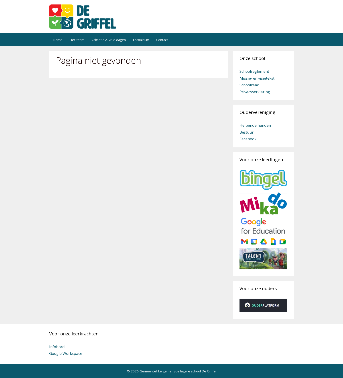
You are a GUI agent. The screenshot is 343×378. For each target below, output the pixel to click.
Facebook (247, 138)
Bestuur (246, 132)
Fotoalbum (141, 39)
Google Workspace (65, 353)
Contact (162, 39)
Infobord (57, 346)
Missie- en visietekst (256, 78)
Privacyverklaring (254, 91)
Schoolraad (249, 84)
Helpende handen (255, 125)
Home (57, 39)
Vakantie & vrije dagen (108, 39)
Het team (76, 39)
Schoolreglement (254, 71)
